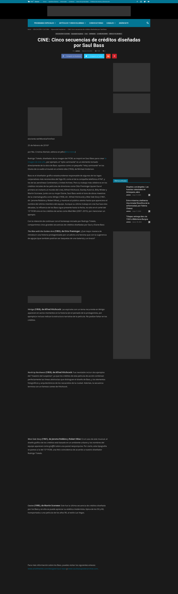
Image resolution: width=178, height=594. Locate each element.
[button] (147, 23)
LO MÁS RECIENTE (102, 34)
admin (77, 51)
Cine (86, 34)
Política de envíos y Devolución (100, 1)
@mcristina (70, 152)
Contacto (71, 1)
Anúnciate (63, 1)
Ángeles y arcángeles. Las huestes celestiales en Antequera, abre (137, 189)
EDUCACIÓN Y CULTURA (63, 34)
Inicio (44, 1)
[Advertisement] (89, 11)
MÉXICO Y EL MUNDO (115, 34)
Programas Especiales (45, 23)
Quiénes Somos (53, 1)
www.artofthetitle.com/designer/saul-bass (47, 568)
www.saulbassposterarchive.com (83, 568)
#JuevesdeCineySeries (77, 34)
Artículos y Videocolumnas (72, 23)
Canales (111, 23)
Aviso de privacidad (82, 1)
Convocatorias (96, 23)
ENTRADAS (92, 34)
